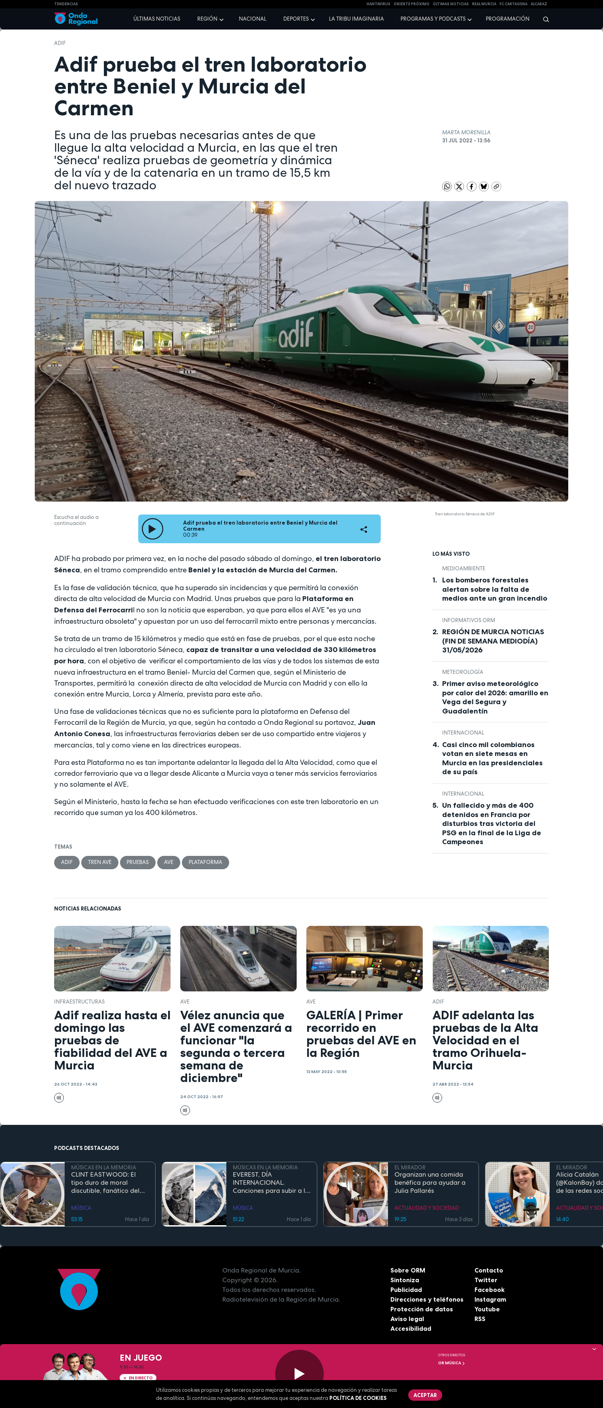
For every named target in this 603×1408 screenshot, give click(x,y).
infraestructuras (79, 1001)
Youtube (487, 1309)
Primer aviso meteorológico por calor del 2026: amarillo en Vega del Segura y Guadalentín (495, 697)
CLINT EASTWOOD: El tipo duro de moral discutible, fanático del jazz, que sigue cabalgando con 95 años (108, 1183)
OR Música (451, 1363)
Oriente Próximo (412, 4)
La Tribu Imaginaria (356, 18)
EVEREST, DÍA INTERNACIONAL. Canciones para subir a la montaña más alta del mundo (271, 1183)
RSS (480, 1319)
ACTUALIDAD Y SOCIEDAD (426, 1208)
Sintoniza (404, 1280)
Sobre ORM (408, 1270)
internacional (463, 732)
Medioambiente (463, 568)
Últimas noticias (156, 18)
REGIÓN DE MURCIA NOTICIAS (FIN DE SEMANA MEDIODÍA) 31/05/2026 (493, 640)
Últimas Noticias (451, 4)
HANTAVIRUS (378, 4)
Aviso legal (407, 1319)
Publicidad (406, 1289)
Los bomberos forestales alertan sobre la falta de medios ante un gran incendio (494, 589)
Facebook (489, 1289)
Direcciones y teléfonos (427, 1299)
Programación (507, 18)
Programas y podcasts (433, 18)
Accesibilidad (410, 1328)
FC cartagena (513, 4)
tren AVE (100, 862)
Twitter (486, 1280)
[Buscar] (543, 19)
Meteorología (462, 672)
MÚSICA (81, 1208)
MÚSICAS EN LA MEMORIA (103, 1167)
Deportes (296, 18)
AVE (169, 862)
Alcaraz (539, 4)
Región (207, 18)
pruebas (138, 862)
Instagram (490, 1299)
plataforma (206, 862)
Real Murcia (484, 4)
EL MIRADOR (410, 1167)
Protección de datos (421, 1309)
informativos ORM (468, 620)
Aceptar (425, 1395)
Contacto (488, 1270)
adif (60, 43)
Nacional (252, 18)
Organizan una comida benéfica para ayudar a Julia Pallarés (430, 1183)
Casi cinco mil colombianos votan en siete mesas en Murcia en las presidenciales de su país (492, 758)
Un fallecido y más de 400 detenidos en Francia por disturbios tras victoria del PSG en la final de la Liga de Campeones (491, 823)
